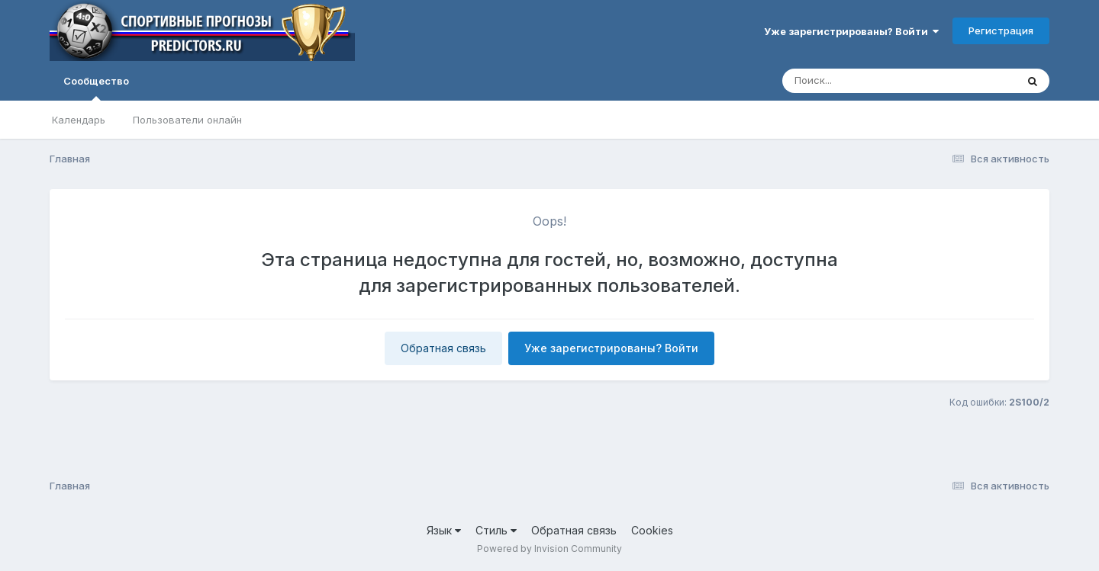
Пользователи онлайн (187, 120)
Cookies (652, 530)
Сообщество (96, 88)
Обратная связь (443, 348)
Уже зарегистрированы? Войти (851, 31)
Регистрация (1000, 30)
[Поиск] (870, 81)
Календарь (78, 120)
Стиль (496, 530)
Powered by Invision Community (549, 548)
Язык (444, 530)
